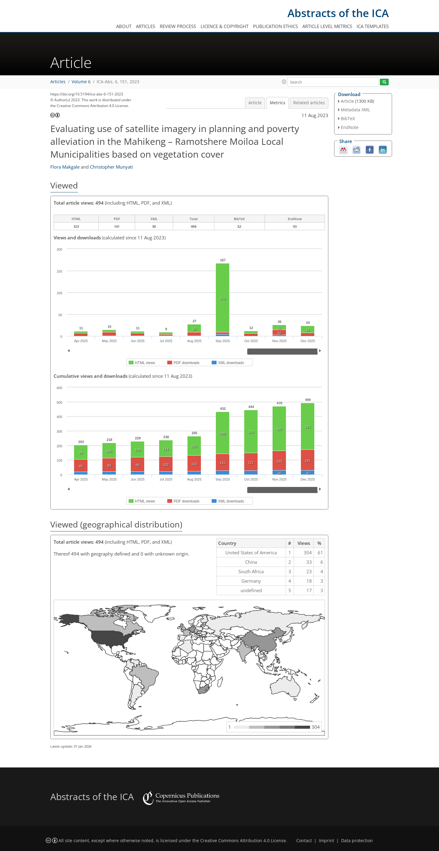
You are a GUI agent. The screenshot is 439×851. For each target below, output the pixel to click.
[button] (284, 81)
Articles (145, 26)
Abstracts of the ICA (338, 13)
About (123, 26)
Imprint (326, 840)
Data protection (357, 840)
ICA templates (373, 26)
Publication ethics (275, 26)
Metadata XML (355, 110)
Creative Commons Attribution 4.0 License (243, 840)
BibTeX (348, 118)
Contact (304, 840)
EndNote (350, 127)
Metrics (277, 102)
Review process (178, 26)
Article (255, 102)
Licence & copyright (224, 26)
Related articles (309, 102)
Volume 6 (81, 81)
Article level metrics (327, 26)
